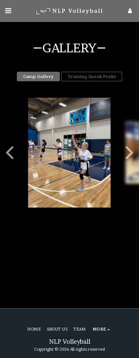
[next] (128, 153)
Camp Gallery (38, 76)
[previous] (11, 153)
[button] (8, 11)
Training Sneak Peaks (91, 76)
